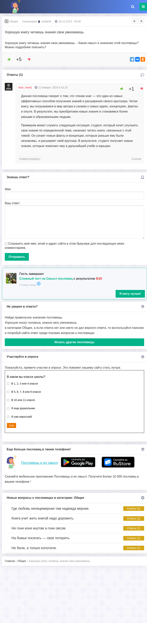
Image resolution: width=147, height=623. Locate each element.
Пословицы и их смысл (39, 463)
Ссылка (136, 158)
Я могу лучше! (130, 293)
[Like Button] (7, 59)
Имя (8, 189)
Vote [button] (11, 425)
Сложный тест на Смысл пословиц (46, 278)
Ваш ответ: (12, 203)
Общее (13, 21)
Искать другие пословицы (75, 342)
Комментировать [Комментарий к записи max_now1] (29, 158)
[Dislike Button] (28, 59)
